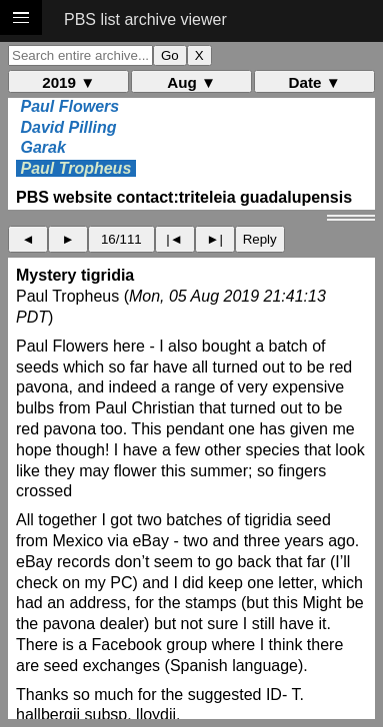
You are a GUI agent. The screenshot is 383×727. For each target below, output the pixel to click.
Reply (260, 239)
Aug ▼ (191, 82)
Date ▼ (315, 82)
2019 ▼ (68, 82)
